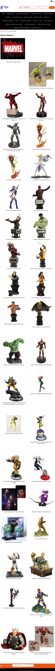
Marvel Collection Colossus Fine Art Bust (13, 324)
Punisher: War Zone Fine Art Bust (14, 239)
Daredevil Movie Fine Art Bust (41, 210)
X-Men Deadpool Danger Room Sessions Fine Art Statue (13, 119)
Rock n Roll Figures (25, 20)
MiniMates (46, 17)
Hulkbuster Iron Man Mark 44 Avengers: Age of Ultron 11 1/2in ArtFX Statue (41, 653)
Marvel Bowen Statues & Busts (14, 62)
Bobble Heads (10, 13)
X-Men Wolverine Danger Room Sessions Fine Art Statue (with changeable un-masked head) (13, 403)
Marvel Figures (28, 17)
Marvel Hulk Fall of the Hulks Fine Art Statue (13, 364)
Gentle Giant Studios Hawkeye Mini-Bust (41, 511)
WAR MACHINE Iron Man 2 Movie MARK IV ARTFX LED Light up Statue (13, 150)
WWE (40, 20)
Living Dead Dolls (17, 17)
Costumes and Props (30, 24)
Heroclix (8, 17)
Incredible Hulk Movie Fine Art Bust (41, 239)
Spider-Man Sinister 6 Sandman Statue (41, 578)
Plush (16, 20)
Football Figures (48, 13)
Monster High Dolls (36, 27)
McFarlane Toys (38, 17)
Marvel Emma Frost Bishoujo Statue (41, 179)
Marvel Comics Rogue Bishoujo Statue (14, 433)
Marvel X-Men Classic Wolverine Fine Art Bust (41, 268)
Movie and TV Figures (7, 20)
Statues (35, 20)
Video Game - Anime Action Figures (13, 24)
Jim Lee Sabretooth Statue (41, 538)
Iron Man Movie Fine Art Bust (14, 268)
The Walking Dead (48, 20)
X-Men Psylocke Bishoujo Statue (13, 210)
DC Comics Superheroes (22, 13)
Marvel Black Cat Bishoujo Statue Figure (41, 481)
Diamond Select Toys (36, 13)
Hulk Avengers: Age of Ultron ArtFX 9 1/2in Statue (41, 88)
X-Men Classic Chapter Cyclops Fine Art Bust (13, 297)
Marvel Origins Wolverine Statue (13, 578)
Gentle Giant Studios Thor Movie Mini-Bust (14, 511)
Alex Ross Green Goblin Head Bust (13, 542)
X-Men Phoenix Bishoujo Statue (13, 179)
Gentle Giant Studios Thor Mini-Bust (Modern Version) (13, 653)
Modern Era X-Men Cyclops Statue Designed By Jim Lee (41, 615)
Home (3, 13)
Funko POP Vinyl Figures (43, 24)
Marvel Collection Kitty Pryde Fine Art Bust (41, 297)
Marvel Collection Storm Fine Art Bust (41, 326)
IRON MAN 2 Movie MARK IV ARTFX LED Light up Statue (41, 119)
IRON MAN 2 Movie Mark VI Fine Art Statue (41, 364)
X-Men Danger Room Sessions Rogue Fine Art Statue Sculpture (41, 442)
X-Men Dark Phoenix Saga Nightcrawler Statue (14, 608)
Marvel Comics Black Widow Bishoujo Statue (41, 393)
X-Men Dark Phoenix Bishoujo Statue (41, 149)
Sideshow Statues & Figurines (21, 27)
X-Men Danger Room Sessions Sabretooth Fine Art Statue (14, 482)
